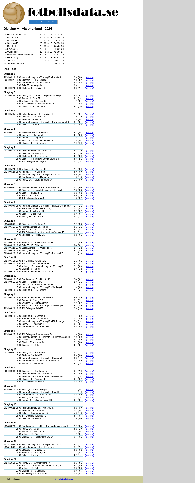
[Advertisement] (126, 81)
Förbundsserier (41, 22)
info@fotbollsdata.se (64, 479)
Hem (32, 22)
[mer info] (89, 77)
